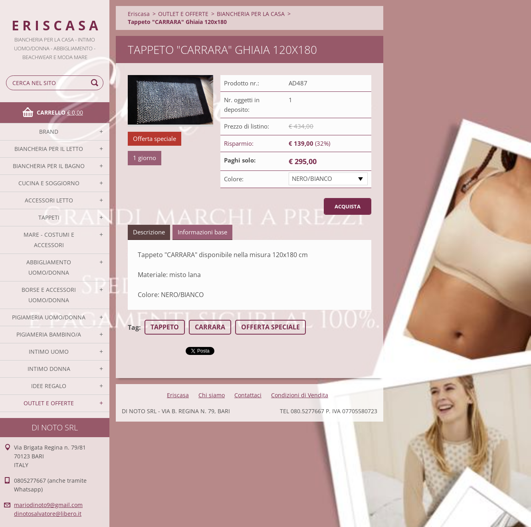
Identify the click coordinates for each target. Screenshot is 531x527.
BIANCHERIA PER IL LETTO (48, 149)
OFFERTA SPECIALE (270, 327)
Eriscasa (139, 14)
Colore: (234, 179)
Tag (133, 327)
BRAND (48, 131)
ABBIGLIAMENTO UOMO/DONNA (48, 267)
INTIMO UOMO (49, 351)
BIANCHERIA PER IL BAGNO (49, 166)
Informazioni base (202, 232)
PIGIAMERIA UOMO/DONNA (48, 317)
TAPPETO (165, 327)
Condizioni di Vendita (299, 395)
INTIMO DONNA (49, 368)
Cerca (96, 83)
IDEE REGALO (48, 386)
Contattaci (248, 395)
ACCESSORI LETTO (49, 200)
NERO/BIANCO (312, 178)
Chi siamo (211, 395)
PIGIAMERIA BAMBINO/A (48, 334)
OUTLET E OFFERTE (49, 403)
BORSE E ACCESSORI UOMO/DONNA (49, 295)
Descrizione (149, 232)
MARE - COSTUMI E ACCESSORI (49, 240)
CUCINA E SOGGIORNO (48, 183)
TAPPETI (48, 217)
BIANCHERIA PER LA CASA (251, 14)
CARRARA (210, 327)
